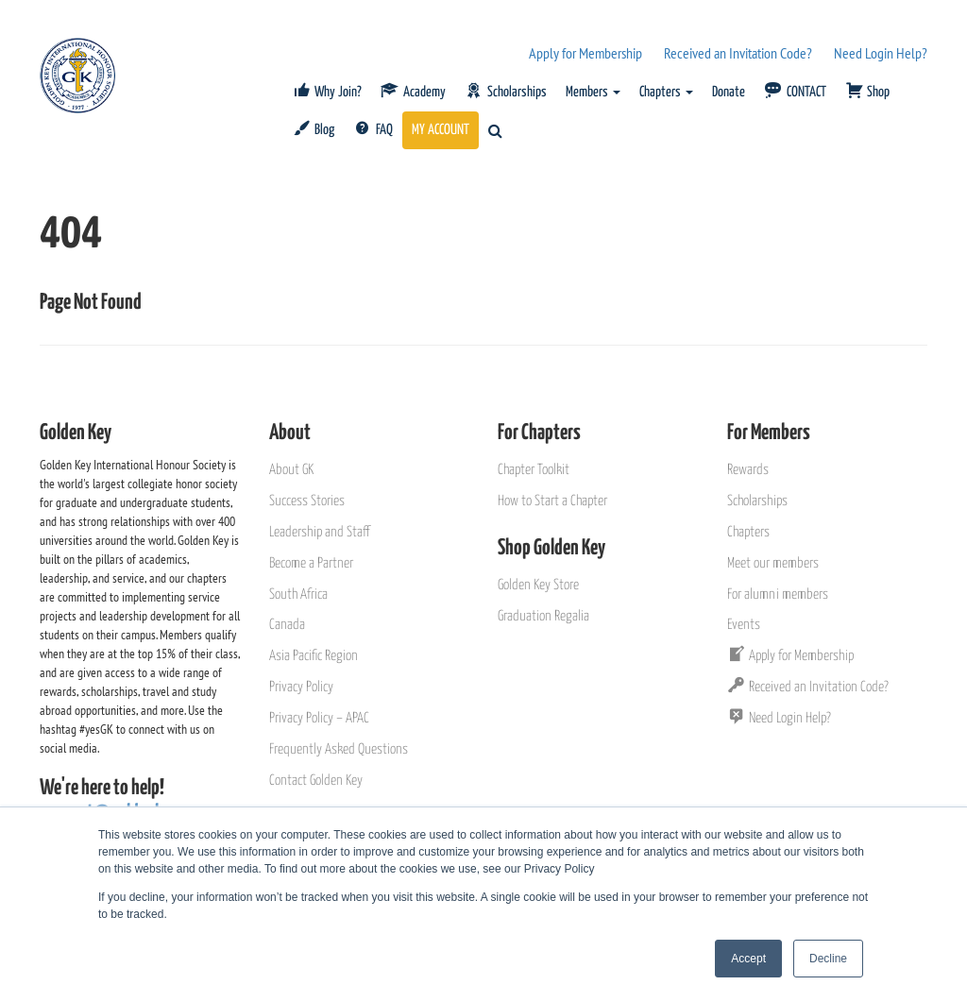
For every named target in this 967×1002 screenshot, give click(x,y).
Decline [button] (828, 958)
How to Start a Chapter (552, 501)
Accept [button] (748, 958)
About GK (291, 470)
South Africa (298, 594)
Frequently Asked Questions (338, 749)
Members (593, 92)
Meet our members (773, 563)
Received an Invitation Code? (738, 52)
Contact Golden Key (316, 780)
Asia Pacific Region (313, 656)
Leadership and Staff (319, 532)
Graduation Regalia (543, 616)
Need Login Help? (880, 52)
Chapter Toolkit (533, 470)
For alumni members (777, 594)
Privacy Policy (301, 687)
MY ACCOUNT (440, 130)
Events (743, 625)
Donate (728, 92)
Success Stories (307, 501)
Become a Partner (311, 563)
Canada (287, 625)
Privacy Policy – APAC (319, 718)
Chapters (666, 92)
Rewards (748, 470)
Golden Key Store (538, 585)
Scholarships (757, 501)
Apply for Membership (585, 52)
